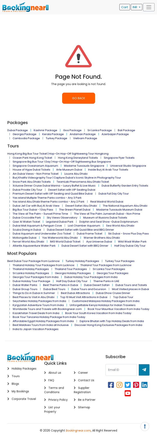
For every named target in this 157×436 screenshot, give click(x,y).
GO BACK (78, 98)
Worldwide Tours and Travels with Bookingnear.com (47, 309)
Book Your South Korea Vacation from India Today (98, 313)
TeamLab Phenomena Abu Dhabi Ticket (83, 182)
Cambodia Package (26, 138)
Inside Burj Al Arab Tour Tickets (108, 170)
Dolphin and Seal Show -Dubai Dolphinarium (108, 222)
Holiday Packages (21, 369)
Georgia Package (24, 134)
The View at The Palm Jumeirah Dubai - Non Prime (107, 214)
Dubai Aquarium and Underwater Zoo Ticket (42, 234)
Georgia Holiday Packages (73, 273)
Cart (124, 7)
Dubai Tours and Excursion (88, 289)
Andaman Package (83, 134)
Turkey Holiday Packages (82, 261)
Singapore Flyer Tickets (119, 158)
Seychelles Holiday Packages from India (39, 301)
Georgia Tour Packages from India (35, 277)
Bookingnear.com (78, 430)
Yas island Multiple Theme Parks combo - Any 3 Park (47, 198)
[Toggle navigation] (149, 7)
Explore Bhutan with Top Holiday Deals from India (112, 321)
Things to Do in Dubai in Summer (34, 293)
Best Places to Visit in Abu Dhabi (33, 297)
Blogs (13, 384)
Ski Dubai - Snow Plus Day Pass (128, 234)
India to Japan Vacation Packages (35, 329)
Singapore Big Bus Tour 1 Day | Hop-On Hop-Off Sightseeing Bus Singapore (62, 162)
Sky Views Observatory (62, 218)
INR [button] (135, 7)
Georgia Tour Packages (112, 273)
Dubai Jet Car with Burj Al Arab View (36, 206)
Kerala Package (53, 134)
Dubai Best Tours (54, 289)
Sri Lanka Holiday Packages (31, 273)
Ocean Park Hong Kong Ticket (32, 158)
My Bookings (18, 391)
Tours (13, 376)
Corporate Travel (21, 399)
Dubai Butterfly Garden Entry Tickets (125, 186)
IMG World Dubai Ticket (65, 242)
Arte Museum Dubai (69, 170)
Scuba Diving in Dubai (27, 230)
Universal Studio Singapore (128, 166)
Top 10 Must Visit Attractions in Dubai (83, 297)
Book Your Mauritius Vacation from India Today (118, 309)
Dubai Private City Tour (27, 190)
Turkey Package (56, 138)
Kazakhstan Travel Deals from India (36, 313)
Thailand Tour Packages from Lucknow (105, 265)
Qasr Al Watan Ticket (26, 222)
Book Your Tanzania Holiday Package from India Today (49, 317)
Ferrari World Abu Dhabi (28, 242)
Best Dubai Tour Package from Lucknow (33, 261)
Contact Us (84, 380)
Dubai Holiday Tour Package (31, 281)
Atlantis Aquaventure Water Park (34, 246)
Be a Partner (84, 400)
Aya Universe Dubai (99, 242)
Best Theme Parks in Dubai (60, 285)
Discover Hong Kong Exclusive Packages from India (108, 325)
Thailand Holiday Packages (31, 269)
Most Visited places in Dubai (130, 289)
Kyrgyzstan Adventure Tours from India (38, 305)
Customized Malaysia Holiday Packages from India (105, 301)
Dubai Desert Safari (97, 285)
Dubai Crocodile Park (27, 218)
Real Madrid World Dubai (106, 202)
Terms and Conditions (54, 390)
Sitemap (82, 407)
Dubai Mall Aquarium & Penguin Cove (37, 226)
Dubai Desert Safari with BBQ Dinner (85, 246)
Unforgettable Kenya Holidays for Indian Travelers (103, 305)
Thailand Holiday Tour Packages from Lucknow (43, 265)
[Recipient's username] (121, 370)
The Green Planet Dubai (74, 210)
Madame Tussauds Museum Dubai (119, 210)
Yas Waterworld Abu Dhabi (60, 238)
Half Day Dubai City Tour (130, 246)
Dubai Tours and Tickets (131, 285)
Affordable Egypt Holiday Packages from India (43, 321)
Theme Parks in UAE (106, 281)
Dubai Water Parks (25, 285)
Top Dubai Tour (123, 297)
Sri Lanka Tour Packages (109, 269)
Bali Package (126, 130)
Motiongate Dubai (24, 238)
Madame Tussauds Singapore (84, 166)
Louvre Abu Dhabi (75, 174)
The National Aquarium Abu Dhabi (125, 206)
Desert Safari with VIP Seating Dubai (71, 190)
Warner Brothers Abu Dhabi (102, 238)
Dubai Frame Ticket (89, 234)
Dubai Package (17, 130)
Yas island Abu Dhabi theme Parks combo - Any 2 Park (48, 202)
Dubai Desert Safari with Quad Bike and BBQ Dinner (80, 230)
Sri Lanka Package (99, 130)
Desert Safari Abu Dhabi (81, 206)
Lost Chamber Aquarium (84, 226)
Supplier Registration (82, 390)
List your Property (52, 409)
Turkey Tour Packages (120, 261)
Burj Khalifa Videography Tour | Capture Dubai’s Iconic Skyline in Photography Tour (67, 178)
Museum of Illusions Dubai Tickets (105, 218)
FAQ (49, 380)
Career (81, 373)
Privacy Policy (56, 400)
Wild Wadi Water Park (132, 242)
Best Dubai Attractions (75, 293)
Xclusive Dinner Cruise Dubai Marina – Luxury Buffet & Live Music (54, 186)
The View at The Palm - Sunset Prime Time (40, 214)
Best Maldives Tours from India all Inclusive (41, 325)
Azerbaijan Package (115, 134)
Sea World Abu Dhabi (120, 226)
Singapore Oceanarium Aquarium (35, 166)
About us (52, 373)
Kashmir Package (45, 130)
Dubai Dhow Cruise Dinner (113, 293)
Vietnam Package (85, 138)
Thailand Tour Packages (71, 269)
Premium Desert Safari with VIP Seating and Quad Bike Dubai (53, 194)
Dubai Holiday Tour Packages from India (91, 277)
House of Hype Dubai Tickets (31, 170)
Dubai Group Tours (25, 289)
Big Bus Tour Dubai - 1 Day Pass (33, 210)
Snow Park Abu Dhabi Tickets (32, 182)
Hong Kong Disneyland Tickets (78, 158)
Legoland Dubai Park (59, 222)
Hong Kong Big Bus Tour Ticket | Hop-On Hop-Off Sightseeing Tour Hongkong (58, 154)
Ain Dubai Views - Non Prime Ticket (35, 174)
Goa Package (72, 130)
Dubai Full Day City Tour (114, 194)
